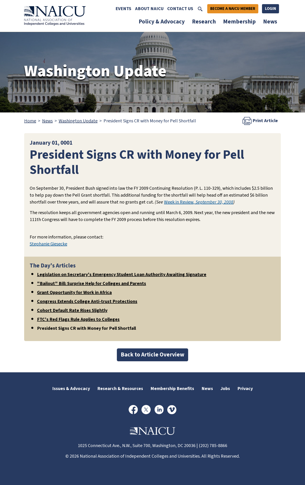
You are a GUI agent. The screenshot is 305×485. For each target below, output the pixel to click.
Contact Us (180, 9)
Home (30, 121)
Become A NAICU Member (232, 8)
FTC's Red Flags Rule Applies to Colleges (78, 319)
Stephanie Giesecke (48, 244)
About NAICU (149, 9)
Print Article (260, 121)
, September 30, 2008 (213, 202)
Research (204, 21)
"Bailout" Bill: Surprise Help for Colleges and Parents (91, 283)
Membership (239, 21)
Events (123, 9)
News (270, 21)
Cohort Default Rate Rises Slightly (72, 310)
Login (270, 8)
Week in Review (178, 202)
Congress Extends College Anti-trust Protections (87, 301)
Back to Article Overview (152, 354)
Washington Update (78, 121)
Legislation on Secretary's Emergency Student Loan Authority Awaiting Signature (121, 274)
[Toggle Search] (200, 9)
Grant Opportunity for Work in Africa (74, 292)
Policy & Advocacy (162, 21)
